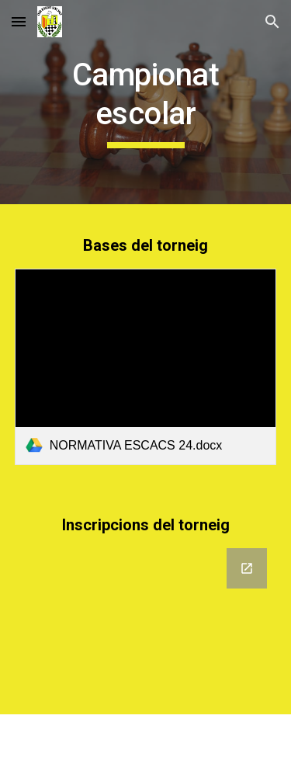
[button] (18, 21)
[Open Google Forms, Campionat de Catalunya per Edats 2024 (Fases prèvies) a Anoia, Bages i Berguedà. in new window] (247, 568)
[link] (146, 367)
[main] (146, 102)
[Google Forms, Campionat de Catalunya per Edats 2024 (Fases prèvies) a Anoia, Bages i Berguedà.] (146, 622)
